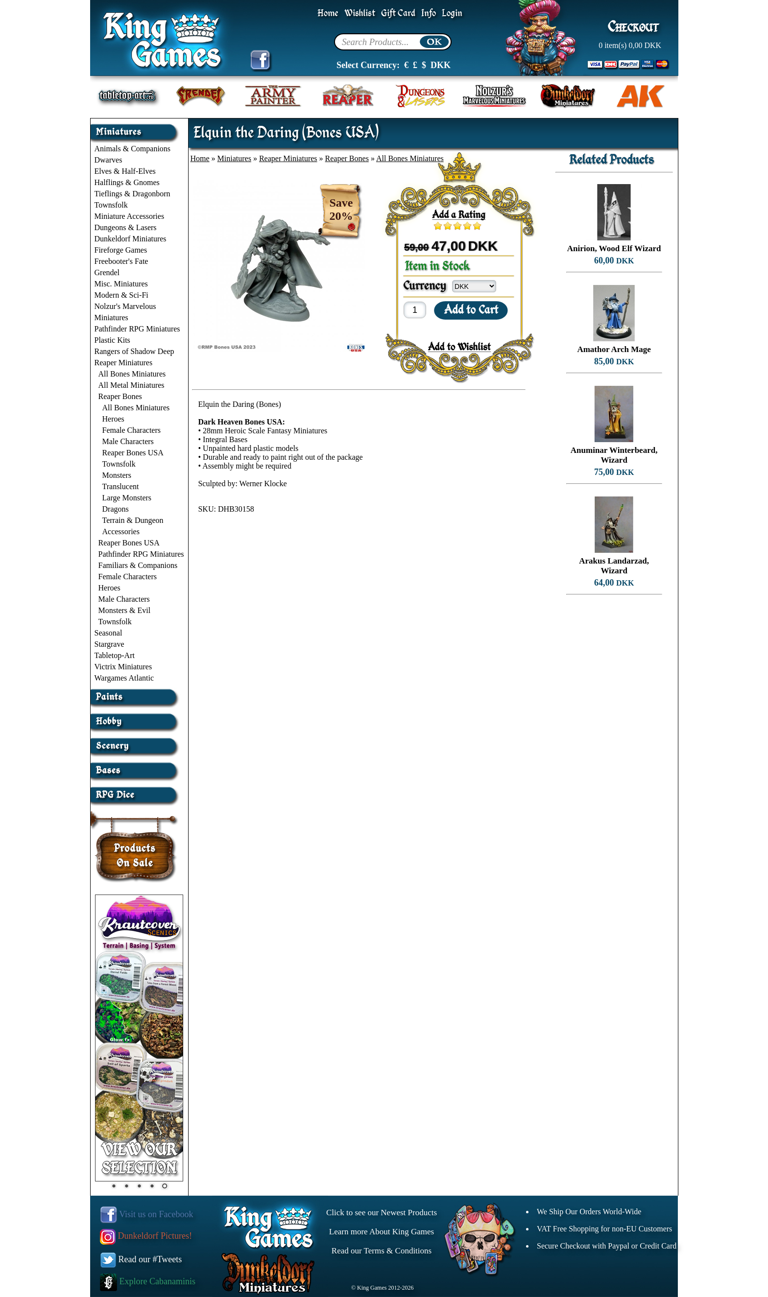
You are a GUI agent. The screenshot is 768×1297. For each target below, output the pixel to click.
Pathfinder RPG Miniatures (137, 329)
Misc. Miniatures (121, 284)
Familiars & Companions (138, 565)
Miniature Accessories (130, 216)
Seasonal (108, 633)
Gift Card (398, 13)
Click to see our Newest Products (381, 1212)
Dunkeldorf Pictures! (146, 1236)
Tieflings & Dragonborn (132, 193)
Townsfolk (111, 205)
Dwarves (108, 160)
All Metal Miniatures (131, 385)
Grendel (107, 272)
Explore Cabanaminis (147, 1281)
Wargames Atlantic (124, 678)
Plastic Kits (112, 340)
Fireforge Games (121, 250)
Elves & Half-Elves (125, 171)
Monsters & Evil (124, 610)
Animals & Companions (133, 148)
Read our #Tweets (141, 1259)
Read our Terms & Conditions (382, 1250)
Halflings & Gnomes (127, 182)
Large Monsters (127, 498)
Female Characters (131, 430)
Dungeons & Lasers (126, 227)
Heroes (113, 419)
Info (428, 13)
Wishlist (359, 13)
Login (452, 13)
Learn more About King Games (381, 1231)
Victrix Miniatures (123, 666)
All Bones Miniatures (132, 374)
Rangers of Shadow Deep (134, 351)
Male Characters (128, 441)
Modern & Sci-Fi (121, 295)
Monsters (117, 475)
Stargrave (109, 644)
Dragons (115, 509)
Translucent (120, 486)
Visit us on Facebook (146, 1214)
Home (327, 13)
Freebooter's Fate (121, 261)
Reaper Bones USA (133, 452)
